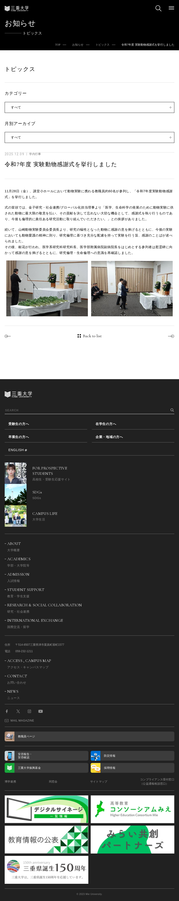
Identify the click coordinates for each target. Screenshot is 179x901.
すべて (16, 107)
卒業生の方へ (18, 437)
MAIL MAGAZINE (19, 720)
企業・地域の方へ (109, 437)
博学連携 (10, 781)
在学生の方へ (106, 424)
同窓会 (53, 781)
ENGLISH (16, 450)
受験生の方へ (18, 424)
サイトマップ (98, 781)
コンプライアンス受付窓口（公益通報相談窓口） (157, 781)
